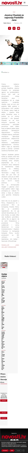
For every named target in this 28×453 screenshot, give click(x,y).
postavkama (24, 446)
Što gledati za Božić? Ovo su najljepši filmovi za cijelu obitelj (2, 317)
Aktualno (3, 280)
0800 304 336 (4, 398)
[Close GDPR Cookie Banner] (23, 450)
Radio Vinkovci (7, 23)
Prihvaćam (5, 450)
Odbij (12, 450)
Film (14, 12)
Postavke (18, 450)
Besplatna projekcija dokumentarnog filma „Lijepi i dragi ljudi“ (3, 292)
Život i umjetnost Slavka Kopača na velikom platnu (3, 360)
